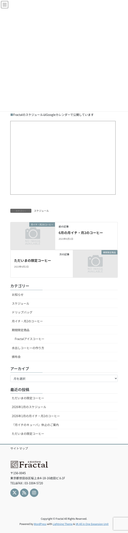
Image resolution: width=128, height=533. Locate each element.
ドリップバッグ (22, 312)
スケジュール (41, 210)
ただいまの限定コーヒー (32, 260)
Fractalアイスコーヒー (29, 339)
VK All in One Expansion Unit (92, 524)
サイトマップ (19, 448)
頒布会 (16, 357)
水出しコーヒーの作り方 (28, 348)
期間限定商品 (20, 330)
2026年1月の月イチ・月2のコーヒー (36, 416)
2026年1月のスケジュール (29, 407)
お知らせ (18, 294)
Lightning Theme (63, 524)
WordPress (40, 524)
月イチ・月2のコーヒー (27, 321)
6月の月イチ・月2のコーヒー (81, 232)
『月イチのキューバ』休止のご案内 (35, 425)
